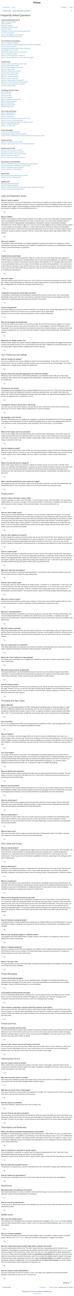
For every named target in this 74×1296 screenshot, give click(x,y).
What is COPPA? (6, 23)
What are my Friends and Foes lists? (12, 142)
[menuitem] (12, 7)
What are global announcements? (11, 99)
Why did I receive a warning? (9, 78)
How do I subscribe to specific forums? (12, 167)
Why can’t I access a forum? (9, 74)
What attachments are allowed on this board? (14, 175)
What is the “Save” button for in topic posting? (14, 82)
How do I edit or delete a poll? (10, 73)
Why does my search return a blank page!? (13, 153)
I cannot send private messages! (10, 132)
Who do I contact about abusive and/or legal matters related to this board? (22, 187)
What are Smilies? (6, 95)
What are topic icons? (7, 106)
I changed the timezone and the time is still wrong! (15, 48)
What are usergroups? (7, 116)
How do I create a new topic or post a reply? (14, 63)
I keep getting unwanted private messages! (13, 134)
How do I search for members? (10, 155)
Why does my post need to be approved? (13, 84)
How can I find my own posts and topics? (13, 157)
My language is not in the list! (9, 50)
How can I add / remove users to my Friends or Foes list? (17, 143)
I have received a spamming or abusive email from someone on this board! (23, 135)
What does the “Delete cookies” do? (11, 36)
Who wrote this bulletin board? (10, 183)
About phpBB (66, 1223)
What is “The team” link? (8, 125)
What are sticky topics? (8, 103)
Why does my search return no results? (12, 152)
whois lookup (65, 1250)
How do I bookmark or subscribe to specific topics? (16, 165)
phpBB (54, 423)
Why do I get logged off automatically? (12, 34)
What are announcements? (9, 101)
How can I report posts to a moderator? (12, 80)
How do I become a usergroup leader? (12, 120)
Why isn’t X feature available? (9, 185)
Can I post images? (7, 97)
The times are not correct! (8, 46)
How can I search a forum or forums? (12, 150)
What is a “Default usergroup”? (10, 124)
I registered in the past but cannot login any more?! (16, 31)
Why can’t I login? (6, 29)
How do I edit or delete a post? (10, 65)
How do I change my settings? (10, 43)
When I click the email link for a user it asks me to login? (17, 57)
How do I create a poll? (8, 69)
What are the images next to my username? (14, 52)
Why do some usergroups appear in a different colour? (17, 122)
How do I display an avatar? (9, 53)
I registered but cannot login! (9, 27)
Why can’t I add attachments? (9, 76)
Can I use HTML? (6, 93)
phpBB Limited (54, 1221)
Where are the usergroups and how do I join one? (15, 118)
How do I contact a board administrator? (12, 189)
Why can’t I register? (7, 25)
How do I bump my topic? (8, 85)
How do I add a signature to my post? (12, 67)
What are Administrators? (8, 113)
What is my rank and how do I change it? (13, 55)
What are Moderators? (7, 114)
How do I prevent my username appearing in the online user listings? (21, 44)
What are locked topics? (8, 105)
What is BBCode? (6, 92)
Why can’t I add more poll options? (11, 71)
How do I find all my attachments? (11, 177)
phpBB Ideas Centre (17, 1237)
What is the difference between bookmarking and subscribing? (19, 163)
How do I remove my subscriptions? (11, 169)
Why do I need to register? (9, 22)
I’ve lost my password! (7, 33)
